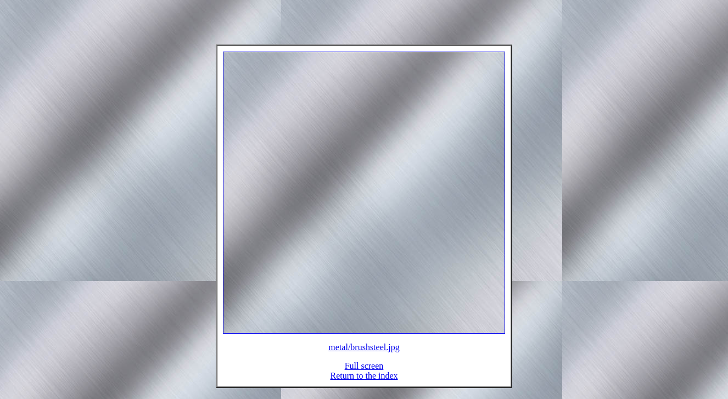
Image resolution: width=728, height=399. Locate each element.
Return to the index (363, 382)
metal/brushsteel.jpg (363, 353)
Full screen (364, 372)
